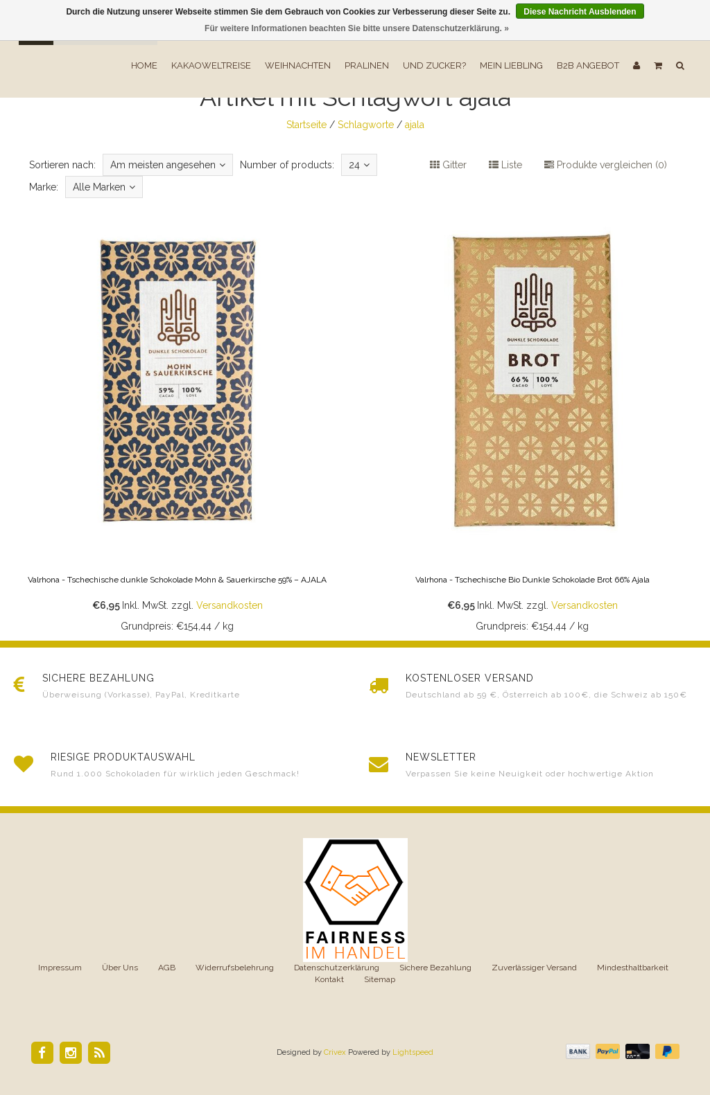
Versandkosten (229, 605)
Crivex (335, 1052)
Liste (505, 164)
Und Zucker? (434, 65)
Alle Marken (104, 187)
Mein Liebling (511, 65)
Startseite (306, 124)
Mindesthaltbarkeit (632, 967)
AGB (166, 967)
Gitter (448, 164)
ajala (414, 124)
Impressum (60, 967)
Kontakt (329, 979)
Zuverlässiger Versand (534, 967)
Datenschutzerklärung (336, 967)
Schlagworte (366, 124)
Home (144, 65)
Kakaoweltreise (211, 65)
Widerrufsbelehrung (235, 967)
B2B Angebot (588, 65)
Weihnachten (298, 65)
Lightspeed (412, 1052)
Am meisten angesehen (167, 164)
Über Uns (120, 967)
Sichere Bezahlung (435, 967)
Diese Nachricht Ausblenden (579, 12)
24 (359, 164)
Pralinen (367, 65)
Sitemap (379, 979)
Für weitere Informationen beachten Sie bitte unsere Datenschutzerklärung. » (357, 28)
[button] (658, 66)
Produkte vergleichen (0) (605, 164)
